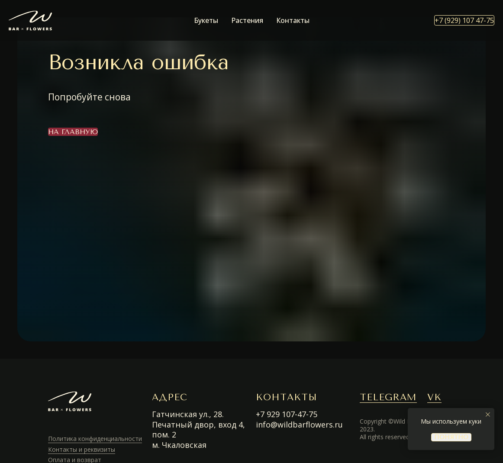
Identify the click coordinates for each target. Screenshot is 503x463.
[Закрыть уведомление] (488, 414)
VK (434, 397)
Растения (247, 20)
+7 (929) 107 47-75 (464, 20)
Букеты (206, 20)
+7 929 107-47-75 (286, 414)
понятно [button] (451, 437)
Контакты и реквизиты (81, 449)
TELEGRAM (388, 397)
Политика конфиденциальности (95, 438)
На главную (73, 132)
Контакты (293, 20)
